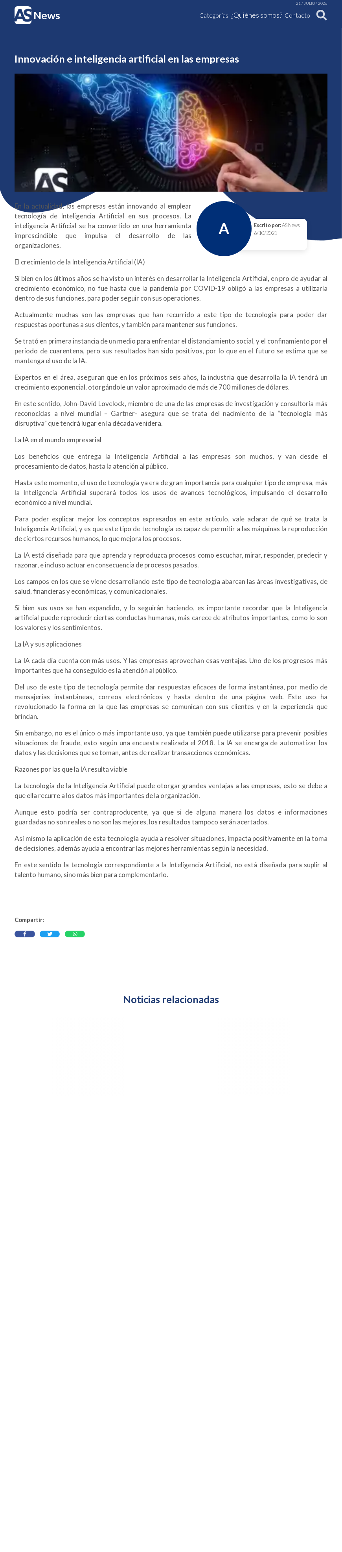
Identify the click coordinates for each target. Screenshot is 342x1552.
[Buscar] (319, 15)
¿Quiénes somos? (256, 15)
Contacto (297, 15)
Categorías (213, 15)
